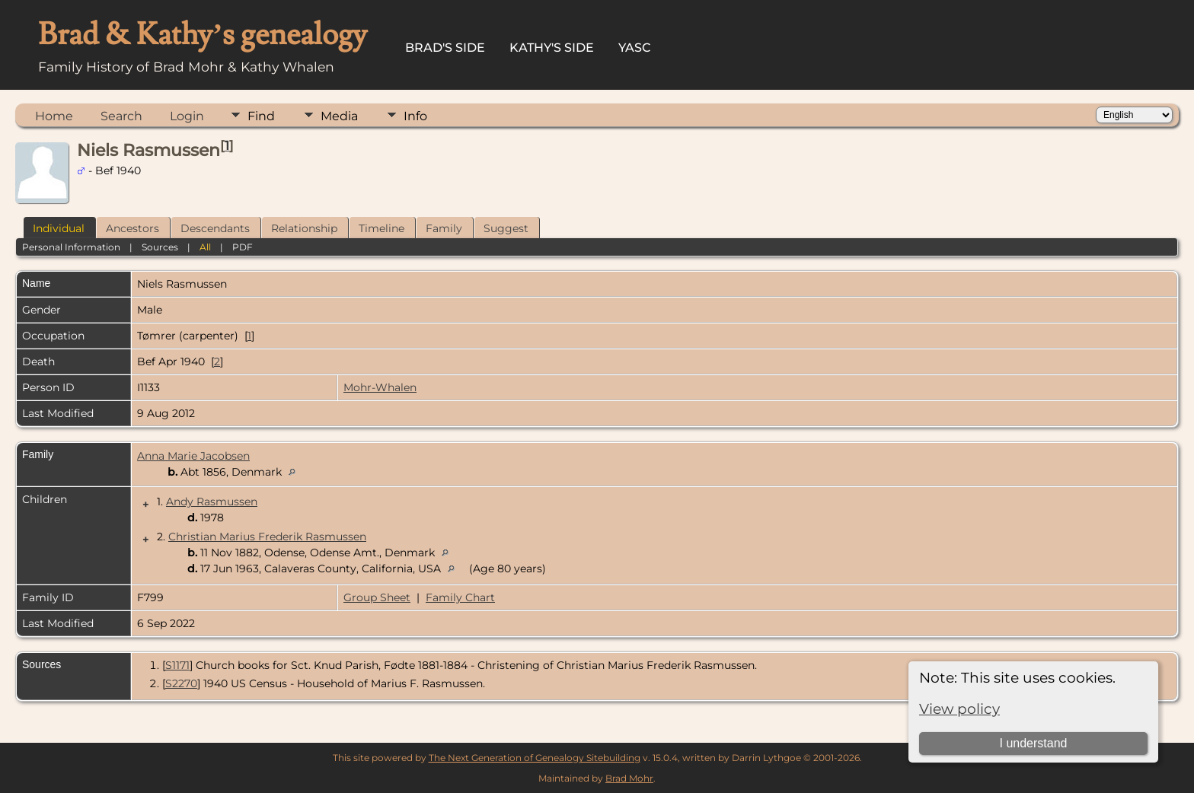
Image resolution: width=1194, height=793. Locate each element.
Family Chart (460, 597)
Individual (59, 228)
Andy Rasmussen (211, 501)
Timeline (381, 228)
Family (444, 228)
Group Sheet (376, 597)
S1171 (177, 665)
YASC (634, 47)
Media (339, 116)
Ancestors (132, 228)
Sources (160, 247)
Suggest (506, 228)
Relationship (304, 228)
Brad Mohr (629, 778)
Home (54, 116)
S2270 (181, 683)
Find (261, 116)
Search (121, 116)
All (205, 247)
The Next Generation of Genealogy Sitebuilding (534, 757)
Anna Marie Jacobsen (193, 456)
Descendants (215, 228)
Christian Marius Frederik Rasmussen (267, 536)
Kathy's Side (551, 47)
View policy (959, 709)
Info (415, 116)
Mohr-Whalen (380, 387)
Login (187, 116)
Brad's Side (445, 47)
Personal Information (71, 247)
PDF (242, 247)
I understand (1033, 743)
